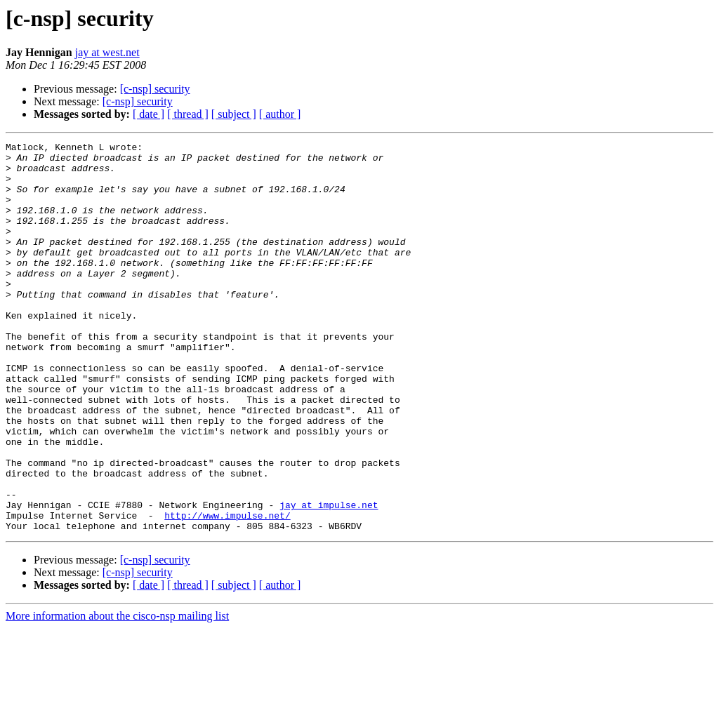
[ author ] (280, 114)
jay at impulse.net (328, 578)
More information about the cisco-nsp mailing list (117, 694)
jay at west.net (107, 52)
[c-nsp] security (155, 89)
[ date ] (148, 114)
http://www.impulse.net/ (227, 591)
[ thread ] (188, 114)
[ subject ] (233, 114)
